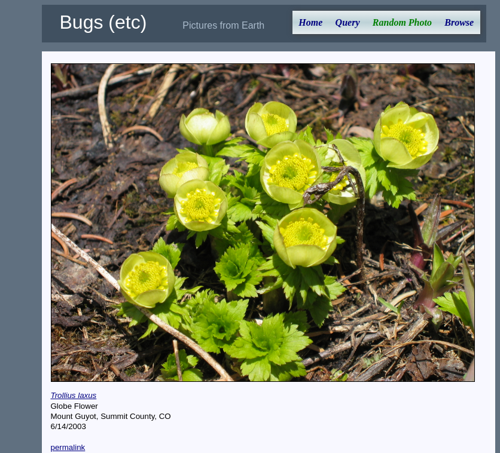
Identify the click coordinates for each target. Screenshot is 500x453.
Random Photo (402, 22)
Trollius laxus (74, 395)
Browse (459, 22)
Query (348, 22)
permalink (68, 447)
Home (310, 22)
